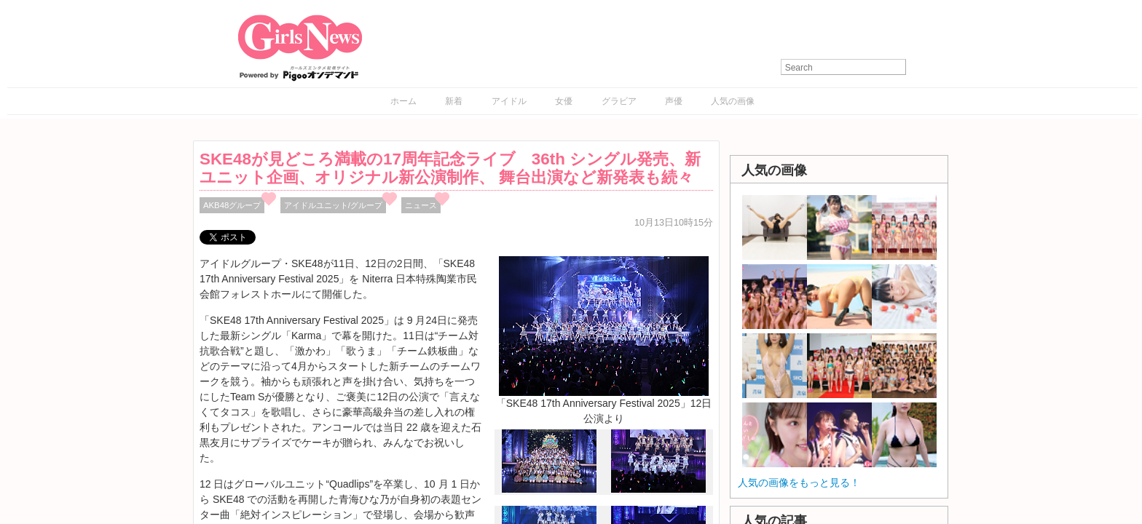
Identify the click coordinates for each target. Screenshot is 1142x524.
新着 (453, 101)
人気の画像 (733, 101)
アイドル (509, 101)
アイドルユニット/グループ (333, 205)
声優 (673, 101)
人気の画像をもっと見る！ (799, 482)
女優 (563, 101)
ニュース (421, 205)
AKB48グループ (232, 205)
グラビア (619, 101)
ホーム (403, 101)
